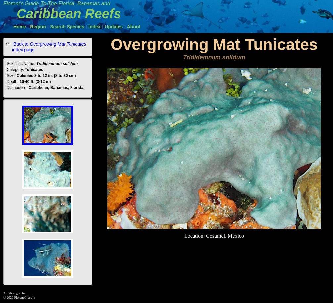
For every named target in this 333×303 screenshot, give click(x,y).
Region (38, 26)
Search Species (67, 26)
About (133, 26)
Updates (114, 26)
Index (94, 26)
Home (19, 26)
